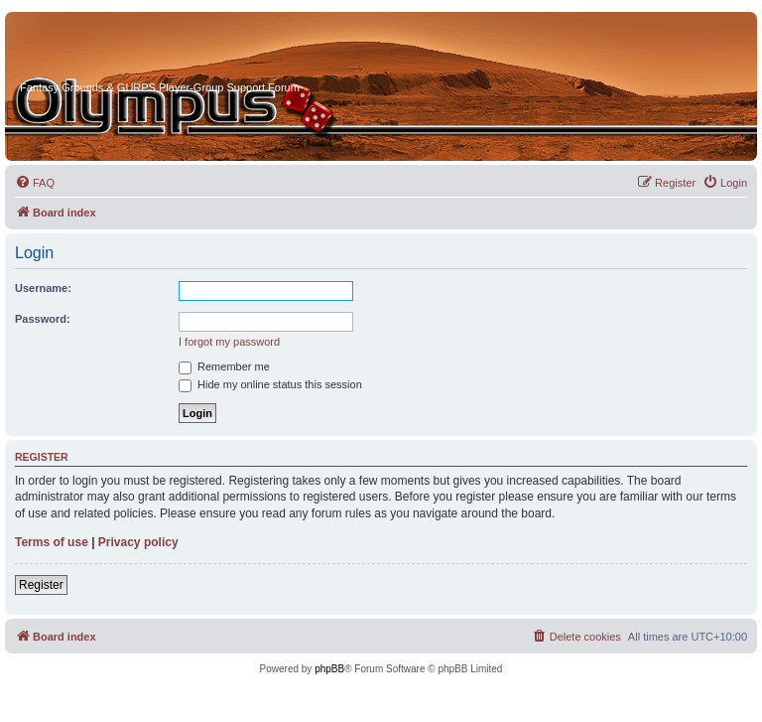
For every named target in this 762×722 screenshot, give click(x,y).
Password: (42, 319)
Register (41, 585)
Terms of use (51, 542)
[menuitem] (35, 183)
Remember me (224, 366)
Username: (43, 288)
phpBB (329, 668)
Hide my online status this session (270, 384)
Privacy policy (138, 542)
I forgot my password (229, 342)
